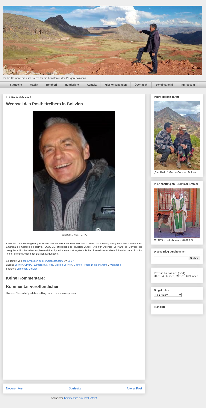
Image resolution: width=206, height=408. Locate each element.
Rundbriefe (72, 84)
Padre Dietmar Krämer (96, 264)
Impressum (188, 84)
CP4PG (28, 264)
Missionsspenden (116, 84)
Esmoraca (39, 264)
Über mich (141, 84)
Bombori (51, 84)
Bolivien (19, 264)
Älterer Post (134, 388)
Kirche (49, 264)
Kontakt (92, 84)
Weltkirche (115, 264)
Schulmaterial (164, 84)
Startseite (16, 84)
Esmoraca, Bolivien (26, 268)
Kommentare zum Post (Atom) (80, 398)
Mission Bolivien (63, 264)
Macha (34, 84)
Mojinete (78, 264)
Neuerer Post (14, 388)
